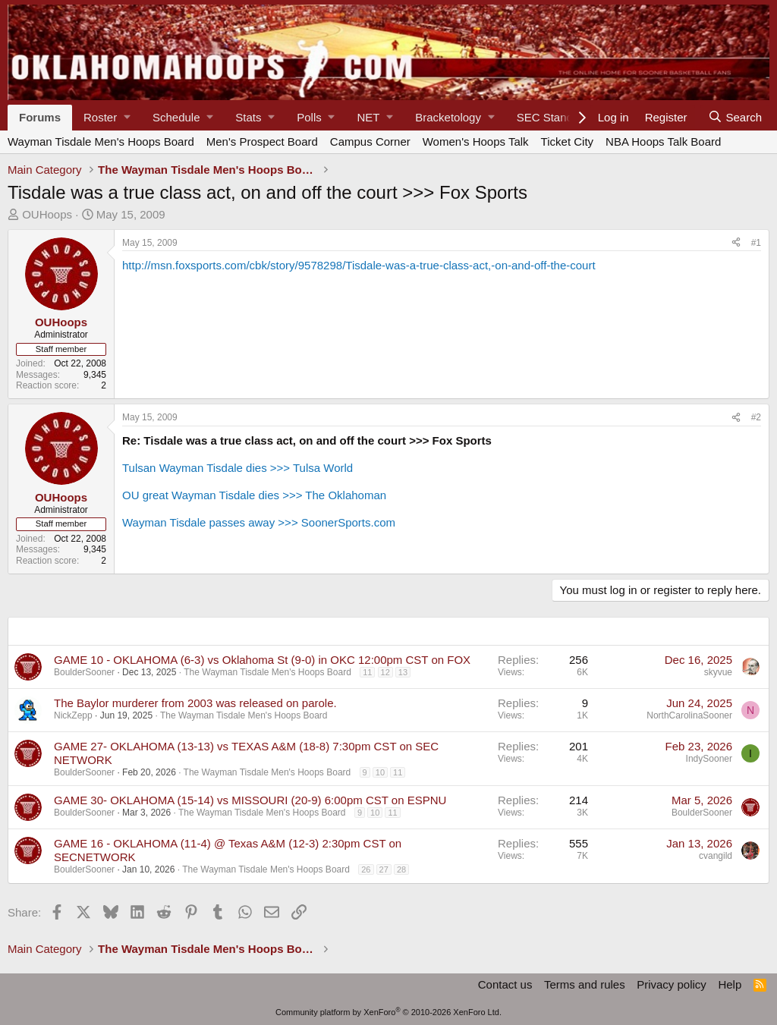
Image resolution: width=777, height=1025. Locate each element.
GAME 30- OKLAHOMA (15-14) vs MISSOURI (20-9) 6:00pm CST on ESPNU (250, 800)
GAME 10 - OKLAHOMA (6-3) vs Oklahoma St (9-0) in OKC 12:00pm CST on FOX (262, 659)
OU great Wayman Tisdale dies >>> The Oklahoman (254, 495)
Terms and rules (584, 984)
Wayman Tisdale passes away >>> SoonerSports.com (258, 522)
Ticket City (567, 141)
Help (729, 984)
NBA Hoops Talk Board (663, 141)
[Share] (736, 242)
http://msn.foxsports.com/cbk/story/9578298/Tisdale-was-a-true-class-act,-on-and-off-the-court (359, 265)
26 (365, 869)
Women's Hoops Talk (476, 141)
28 (401, 869)
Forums (40, 117)
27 (383, 869)
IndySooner (709, 758)
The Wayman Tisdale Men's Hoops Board (267, 672)
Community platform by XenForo (388, 1012)
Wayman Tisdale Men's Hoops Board (101, 141)
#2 (756, 417)
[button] (106, 117)
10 (380, 772)
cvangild (715, 855)
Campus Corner (370, 141)
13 (402, 672)
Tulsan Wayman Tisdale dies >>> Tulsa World (237, 467)
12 (385, 672)
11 (367, 672)
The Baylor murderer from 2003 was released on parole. (195, 702)
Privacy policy (671, 984)
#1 (756, 242)
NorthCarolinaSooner (689, 715)
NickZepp (73, 715)
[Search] (734, 117)
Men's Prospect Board (262, 141)
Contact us (505, 984)
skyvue (718, 672)
